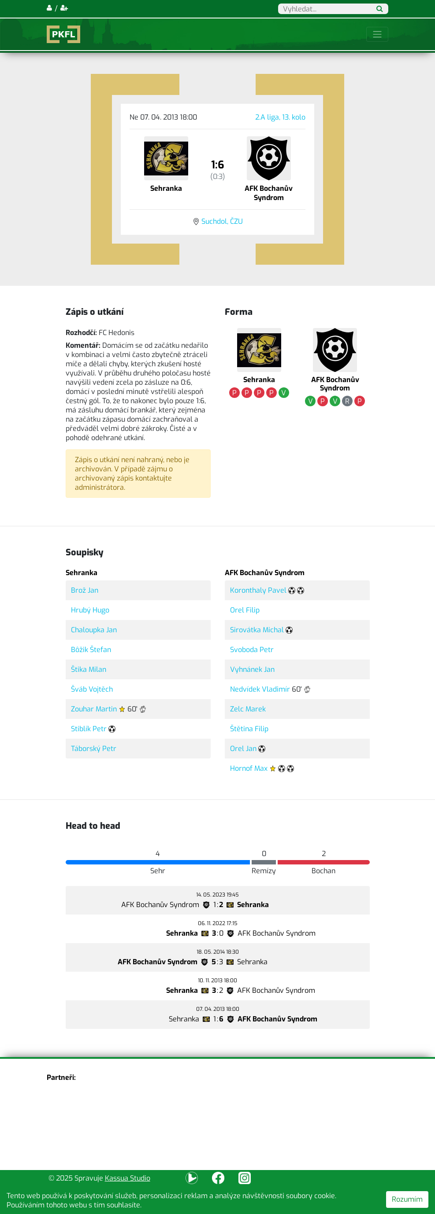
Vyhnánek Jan (252, 669)
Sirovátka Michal (257, 629)
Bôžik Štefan (91, 649)
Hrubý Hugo (90, 610)
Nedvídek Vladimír (260, 689)
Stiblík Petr (89, 728)
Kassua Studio (127, 1178)
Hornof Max (249, 768)
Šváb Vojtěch (92, 689)
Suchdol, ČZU (222, 221)
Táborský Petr (93, 748)
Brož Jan (84, 590)
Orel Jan (243, 748)
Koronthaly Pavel (258, 590)
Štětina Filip (249, 728)
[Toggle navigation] (377, 34)
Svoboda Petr (252, 649)
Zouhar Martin (94, 709)
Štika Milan (88, 669)
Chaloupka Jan (94, 629)
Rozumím (407, 1199)
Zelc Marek (248, 709)
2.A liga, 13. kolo (280, 117)
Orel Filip (245, 610)
